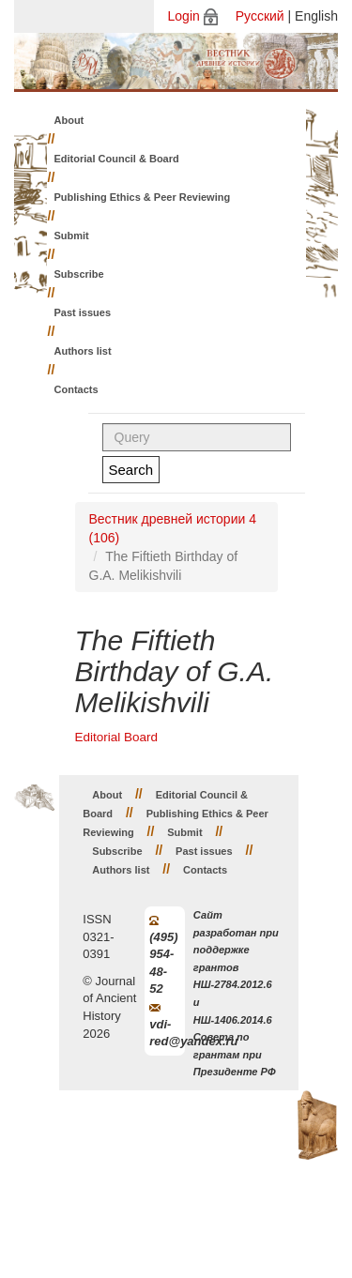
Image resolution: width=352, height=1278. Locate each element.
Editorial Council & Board (116, 158)
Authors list (83, 351)
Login (184, 15)
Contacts (76, 389)
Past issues (83, 312)
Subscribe (79, 274)
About (69, 120)
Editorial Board (117, 737)
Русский (260, 15)
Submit (71, 235)
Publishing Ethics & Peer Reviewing (142, 197)
